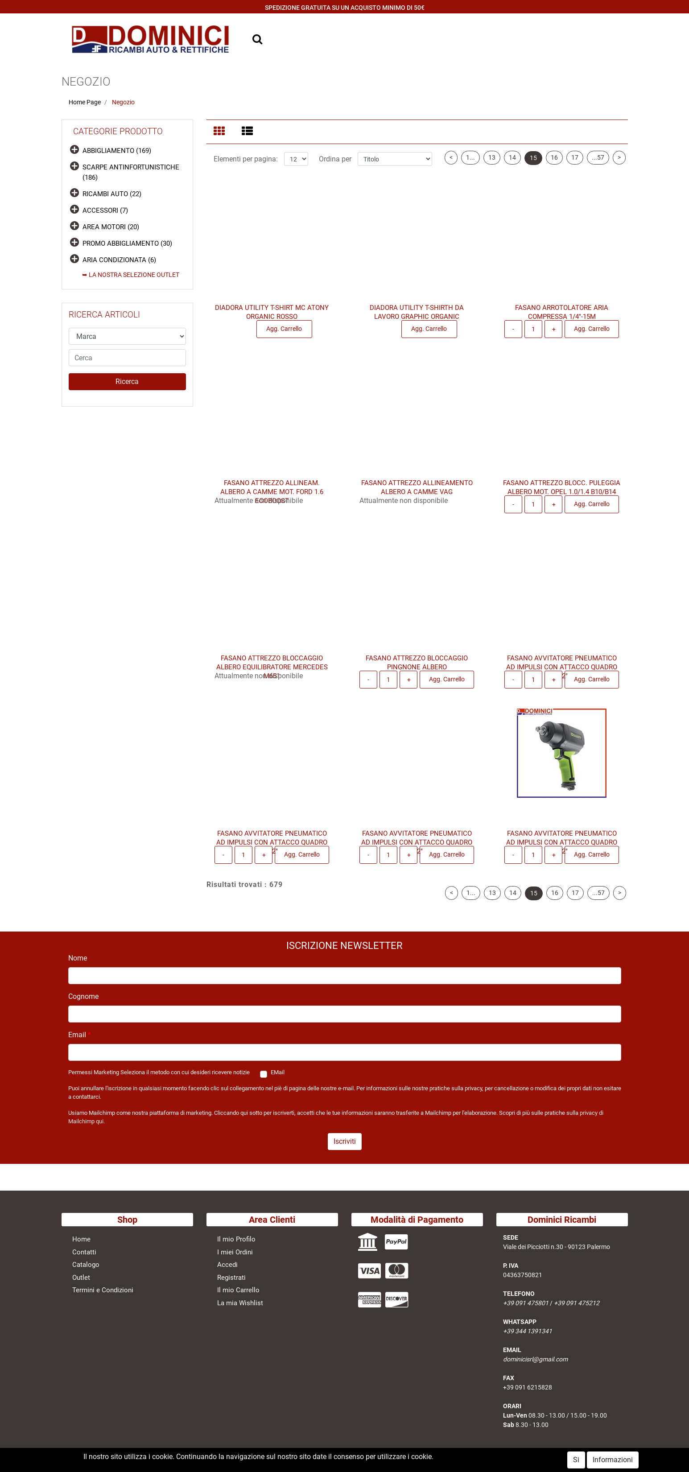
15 (533, 163)
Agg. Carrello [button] (284, 334)
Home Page (85, 102)
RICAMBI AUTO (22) (112, 194)
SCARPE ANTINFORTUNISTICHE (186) (131, 172)
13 (491, 162)
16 (554, 162)
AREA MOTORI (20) (111, 227)
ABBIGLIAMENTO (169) (117, 151)
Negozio (123, 102)
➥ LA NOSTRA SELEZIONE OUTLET (130, 274)
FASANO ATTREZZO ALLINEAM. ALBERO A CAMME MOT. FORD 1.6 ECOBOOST (271, 497)
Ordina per (335, 164)
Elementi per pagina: (246, 164)
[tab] (220, 132)
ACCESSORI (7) (105, 210)
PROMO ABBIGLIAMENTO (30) (127, 243)
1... (470, 162)
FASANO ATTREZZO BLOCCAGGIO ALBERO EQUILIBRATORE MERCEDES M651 (272, 672)
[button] (127, 381)
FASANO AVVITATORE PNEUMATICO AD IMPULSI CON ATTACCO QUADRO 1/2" (561, 672)
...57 (598, 162)
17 (574, 162)
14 (512, 162)
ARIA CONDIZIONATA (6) (119, 260)
